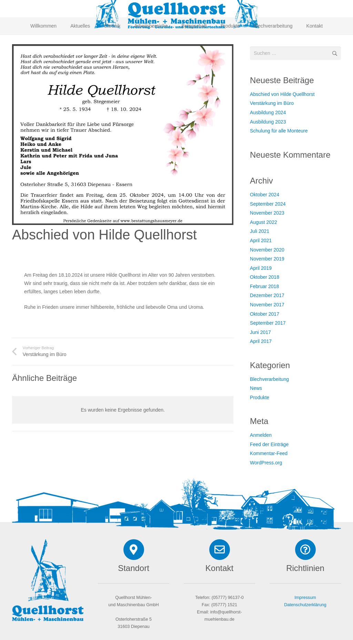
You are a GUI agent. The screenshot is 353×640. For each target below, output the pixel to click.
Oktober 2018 (264, 277)
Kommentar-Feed (269, 453)
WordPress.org (266, 462)
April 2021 (261, 240)
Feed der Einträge (269, 444)
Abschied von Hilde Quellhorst (282, 94)
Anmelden (261, 435)
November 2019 (267, 259)
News (256, 388)
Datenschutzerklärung (305, 604)
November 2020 (267, 250)
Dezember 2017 (267, 295)
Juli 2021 (259, 231)
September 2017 (268, 323)
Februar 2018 (264, 286)
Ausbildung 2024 (268, 112)
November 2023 (267, 213)
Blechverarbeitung (269, 379)
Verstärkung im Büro (272, 103)
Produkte (259, 397)
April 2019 (261, 268)
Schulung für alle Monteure (278, 131)
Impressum (305, 597)
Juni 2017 (260, 332)
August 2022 (263, 222)
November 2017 (267, 304)
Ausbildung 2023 (268, 122)
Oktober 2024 (264, 194)
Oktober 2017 (264, 314)
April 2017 (261, 341)
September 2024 (268, 204)
